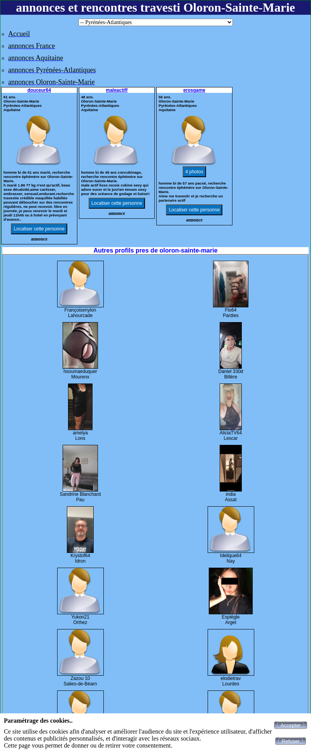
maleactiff (117, 90)
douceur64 (39, 90)
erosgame (194, 90)
